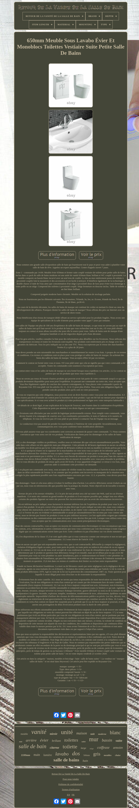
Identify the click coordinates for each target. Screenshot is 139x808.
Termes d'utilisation (71, 789)
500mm (86, 755)
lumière (47, 755)
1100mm (25, 755)
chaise (117, 755)
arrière (31, 740)
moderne (102, 734)
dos (76, 753)
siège (92, 748)
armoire (118, 747)
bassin (107, 740)
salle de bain (32, 746)
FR (73, 794)
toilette (70, 746)
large (83, 748)
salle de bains (66, 759)
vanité (38, 732)
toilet (84, 742)
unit (92, 734)
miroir (53, 733)
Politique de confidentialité (70, 784)
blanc (115, 732)
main (37, 755)
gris (96, 754)
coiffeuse (103, 747)
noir (20, 742)
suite (119, 740)
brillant (56, 740)
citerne (54, 747)
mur (93, 739)
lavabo (62, 754)
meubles (108, 755)
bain (85, 760)
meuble (24, 734)
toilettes (71, 740)
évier (44, 740)
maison (81, 733)
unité (67, 732)
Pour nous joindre (71, 779)
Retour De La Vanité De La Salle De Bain (71, 774)
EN (68, 794)
